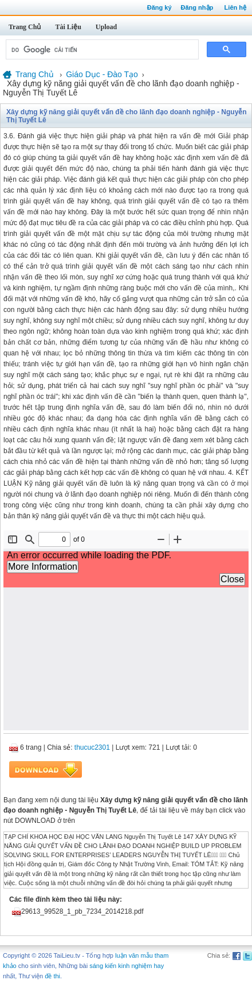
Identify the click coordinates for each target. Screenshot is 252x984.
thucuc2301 (92, 747)
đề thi (52, 976)
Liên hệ (235, 7)
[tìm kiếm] (101, 50)
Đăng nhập (197, 7)
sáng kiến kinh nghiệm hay (126, 965)
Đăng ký (159, 7)
